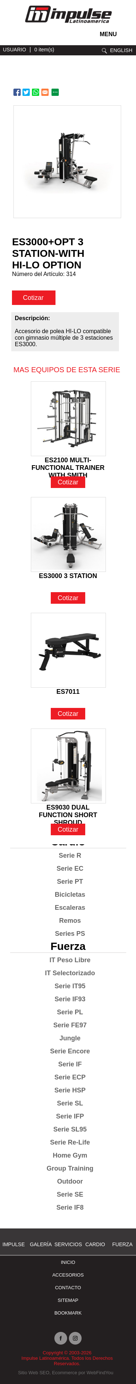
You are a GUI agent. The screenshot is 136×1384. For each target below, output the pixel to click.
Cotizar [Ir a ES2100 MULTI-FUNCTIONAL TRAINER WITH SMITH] (68, 482)
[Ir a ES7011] (68, 650)
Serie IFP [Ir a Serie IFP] (70, 1116)
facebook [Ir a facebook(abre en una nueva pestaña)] (20, 36)
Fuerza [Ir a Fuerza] (68, 946)
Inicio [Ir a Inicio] (68, 1262)
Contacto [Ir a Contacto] (68, 1287)
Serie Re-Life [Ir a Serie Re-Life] (70, 1142)
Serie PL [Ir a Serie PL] (70, 1012)
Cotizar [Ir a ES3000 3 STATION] (68, 598)
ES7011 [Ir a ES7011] (67, 691)
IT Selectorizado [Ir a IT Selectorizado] (70, 973)
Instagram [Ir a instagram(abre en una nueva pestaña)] (75, 1338)
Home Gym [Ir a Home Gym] (70, 1155)
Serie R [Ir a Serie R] (70, 855)
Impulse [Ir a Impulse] (14, 1244)
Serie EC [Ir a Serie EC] (70, 868)
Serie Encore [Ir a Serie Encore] (70, 1051)
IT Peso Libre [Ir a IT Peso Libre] (69, 960)
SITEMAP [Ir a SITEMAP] (68, 1300)
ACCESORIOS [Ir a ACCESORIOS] (68, 1275)
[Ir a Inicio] (68, 24)
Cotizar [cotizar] (33, 297)
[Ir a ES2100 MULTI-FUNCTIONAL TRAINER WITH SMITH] (68, 418)
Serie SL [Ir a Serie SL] (70, 1103)
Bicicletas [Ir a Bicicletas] (70, 894)
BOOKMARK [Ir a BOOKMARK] (68, 1313)
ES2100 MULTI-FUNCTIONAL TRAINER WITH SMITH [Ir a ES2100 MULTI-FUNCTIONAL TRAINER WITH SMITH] (68, 461)
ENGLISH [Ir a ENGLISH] (121, 50)
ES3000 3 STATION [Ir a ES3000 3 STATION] (68, 576)
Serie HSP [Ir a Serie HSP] (70, 1090)
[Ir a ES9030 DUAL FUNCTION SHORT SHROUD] (68, 766)
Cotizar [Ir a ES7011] (68, 713)
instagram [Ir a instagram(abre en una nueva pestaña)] (9, 36)
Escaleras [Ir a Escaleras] (70, 907)
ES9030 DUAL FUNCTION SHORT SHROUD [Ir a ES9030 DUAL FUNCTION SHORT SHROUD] (68, 808)
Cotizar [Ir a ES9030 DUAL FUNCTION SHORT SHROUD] (68, 829)
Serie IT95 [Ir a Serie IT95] (69, 986)
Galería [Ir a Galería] (41, 1244)
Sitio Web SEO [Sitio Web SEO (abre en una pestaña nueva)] (33, 1372)
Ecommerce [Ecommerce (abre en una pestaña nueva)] (64, 1372)
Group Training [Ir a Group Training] (70, 1168)
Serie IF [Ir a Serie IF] (70, 1064)
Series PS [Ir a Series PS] (70, 933)
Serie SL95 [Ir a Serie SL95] (70, 1129)
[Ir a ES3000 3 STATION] (68, 534)
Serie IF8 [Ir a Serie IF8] (69, 1207)
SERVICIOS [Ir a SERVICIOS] (68, 1244)
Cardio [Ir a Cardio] (95, 1244)
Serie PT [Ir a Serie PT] (70, 881)
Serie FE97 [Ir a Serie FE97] (70, 1025)
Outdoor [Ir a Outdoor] (70, 1181)
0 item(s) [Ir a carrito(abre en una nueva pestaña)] (44, 49)
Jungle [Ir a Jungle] (70, 1038)
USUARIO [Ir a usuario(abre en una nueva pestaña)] (14, 49)
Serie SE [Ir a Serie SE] (70, 1194)
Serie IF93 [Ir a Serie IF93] (69, 999)
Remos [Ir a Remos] (70, 920)
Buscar (104, 51)
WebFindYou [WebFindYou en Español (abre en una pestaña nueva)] (100, 1372)
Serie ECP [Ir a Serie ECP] (70, 1077)
